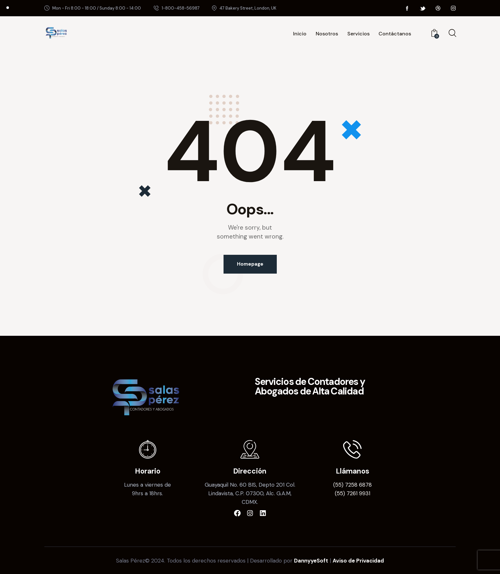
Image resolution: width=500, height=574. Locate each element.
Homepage (250, 264)
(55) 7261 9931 (352, 493)
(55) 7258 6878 (352, 484)
